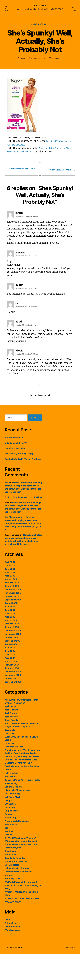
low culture (40, 5)
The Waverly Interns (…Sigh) (19, 457)
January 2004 (12, 672)
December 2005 (13, 593)
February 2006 (12, 586)
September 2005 (13, 604)
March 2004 (11, 665)
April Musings (11, 714)
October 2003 (12, 682)
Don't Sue (9, 737)
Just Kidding (11, 787)
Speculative (10, 858)
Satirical (44, 25)
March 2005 (11, 624)
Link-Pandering (12, 797)
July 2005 (10, 610)
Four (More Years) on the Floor (27, 501)
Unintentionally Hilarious (17, 872)
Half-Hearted (11, 777)
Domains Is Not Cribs (15, 452)
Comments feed (13, 930)
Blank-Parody (11, 724)
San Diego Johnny (13, 521)
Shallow (8, 838)
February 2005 (12, 627)
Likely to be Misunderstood (18, 794)
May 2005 (10, 617)
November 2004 (13, 638)
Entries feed (11, 927)
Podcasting (10, 821)
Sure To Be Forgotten (15, 862)
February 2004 (12, 669)
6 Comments (57, 59)
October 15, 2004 (38, 59)
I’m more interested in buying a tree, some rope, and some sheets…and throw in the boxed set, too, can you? (23, 527)
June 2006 (10, 573)
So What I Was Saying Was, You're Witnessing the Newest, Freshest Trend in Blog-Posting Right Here (21, 845)
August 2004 (11, 648)
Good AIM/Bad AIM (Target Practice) (23, 463)
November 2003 (13, 679)
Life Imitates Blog (13, 791)
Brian (7, 486)
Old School (10, 811)
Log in (7, 924)
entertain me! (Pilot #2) (16, 441)
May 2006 (10, 576)
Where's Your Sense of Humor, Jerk (22, 902)
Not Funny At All (12, 801)
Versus (8, 879)
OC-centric (10, 808)
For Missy (9, 747)
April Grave (10, 710)
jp (23, 59)
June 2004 (10, 655)
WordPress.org (12, 934)
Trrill (7, 501)
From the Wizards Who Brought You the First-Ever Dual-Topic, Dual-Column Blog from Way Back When (22, 757)
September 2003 (13, 686)
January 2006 (12, 590)
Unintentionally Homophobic (19, 875)
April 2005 (10, 621)
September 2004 (13, 645)
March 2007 (11, 569)
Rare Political (11, 828)
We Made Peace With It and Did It (21, 886)
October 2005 (12, 600)
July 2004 (10, 651)
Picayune (9, 818)
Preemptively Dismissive (17, 825)
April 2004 (10, 662)
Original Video (12, 815)
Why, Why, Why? (13, 906)
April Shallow (11, 720)
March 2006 (11, 583)
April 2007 (10, 566)
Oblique (8, 804)
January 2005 (12, 631)
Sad (6, 832)
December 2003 (13, 675)
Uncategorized (12, 869)
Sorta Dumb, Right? (14, 852)
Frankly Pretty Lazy (14, 751)
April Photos (11, 717)
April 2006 (10, 580)
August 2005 (11, 607)
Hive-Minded (11, 780)
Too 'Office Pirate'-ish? (16, 865)
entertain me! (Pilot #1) (16, 447)
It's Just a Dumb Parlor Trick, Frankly (22, 784)
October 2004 (12, 641)
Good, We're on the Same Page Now (22, 770)
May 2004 (10, 658)
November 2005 (13, 597)
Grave (34, 25)
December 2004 (13, 634)
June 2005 (10, 614)
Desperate (10, 734)
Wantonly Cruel (12, 882)
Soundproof (10, 855)
